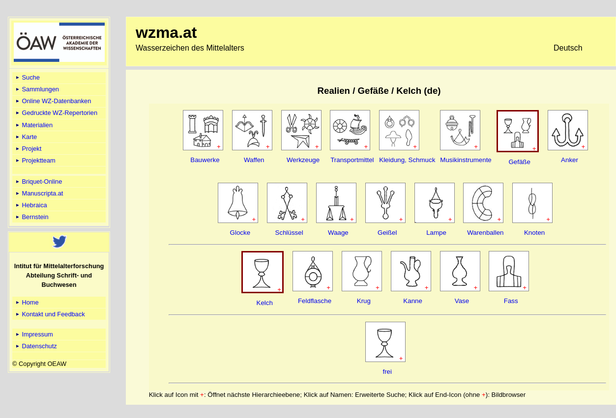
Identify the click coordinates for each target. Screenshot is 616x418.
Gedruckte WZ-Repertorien (55, 112)
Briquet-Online (38, 181)
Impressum (33, 334)
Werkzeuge (303, 160)
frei (387, 371)
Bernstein (31, 217)
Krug (364, 301)
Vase (462, 301)
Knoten (534, 232)
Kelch (265, 303)
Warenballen (485, 232)
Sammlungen (36, 89)
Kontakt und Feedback (49, 314)
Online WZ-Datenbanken (52, 101)
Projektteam (35, 160)
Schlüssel (289, 232)
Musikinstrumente (465, 160)
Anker (569, 160)
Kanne (412, 301)
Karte (25, 136)
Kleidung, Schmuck (407, 160)
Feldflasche (314, 301)
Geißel (387, 232)
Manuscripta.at (38, 193)
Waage (338, 232)
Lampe (436, 232)
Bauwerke (204, 160)
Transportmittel (352, 160)
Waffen (254, 160)
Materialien (33, 125)
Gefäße (519, 162)
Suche (27, 77)
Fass (511, 301)
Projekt (27, 148)
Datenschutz (35, 346)
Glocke (240, 232)
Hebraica (30, 205)
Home (26, 302)
